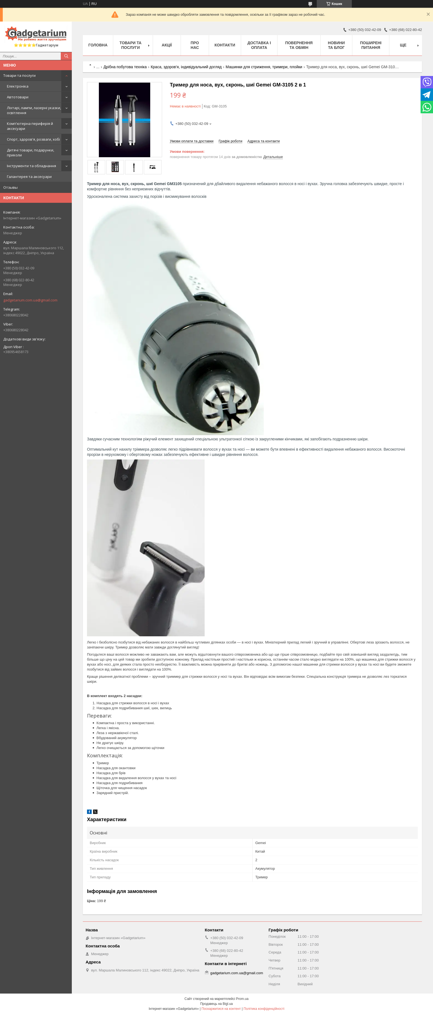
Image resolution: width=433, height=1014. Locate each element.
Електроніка (17, 86)
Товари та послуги (19, 75)
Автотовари (17, 96)
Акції (167, 45)
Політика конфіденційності (264, 1009)
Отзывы (10, 187)
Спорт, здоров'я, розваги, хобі (33, 139)
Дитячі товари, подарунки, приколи (30, 152)
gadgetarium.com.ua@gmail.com (30, 300)
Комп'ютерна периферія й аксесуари (30, 126)
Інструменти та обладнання (31, 165)
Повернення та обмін (299, 45)
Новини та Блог (336, 45)
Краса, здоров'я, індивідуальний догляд (186, 67)
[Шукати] (66, 56)
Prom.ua (242, 999)
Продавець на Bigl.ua (216, 1004)
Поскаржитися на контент (221, 1009)
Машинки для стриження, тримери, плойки (264, 67)
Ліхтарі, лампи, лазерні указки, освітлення (34, 110)
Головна (97, 45)
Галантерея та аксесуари (29, 176)
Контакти (225, 45)
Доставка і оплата (259, 45)
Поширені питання (371, 45)
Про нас (195, 45)
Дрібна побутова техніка (125, 67)
